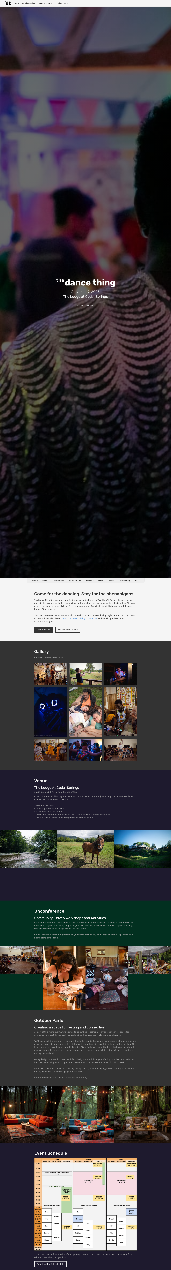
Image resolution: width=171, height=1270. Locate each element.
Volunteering (124, 581)
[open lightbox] (50, 674)
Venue (44, 581)
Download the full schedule (50, 1264)
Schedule (90, 581)
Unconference (58, 581)
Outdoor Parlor (75, 581)
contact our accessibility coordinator (79, 618)
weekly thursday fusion (24, 3)
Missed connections (68, 629)
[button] (46, 3)
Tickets (111, 581)
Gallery (35, 581)
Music (100, 581)
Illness (136, 581)
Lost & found (43, 629)
